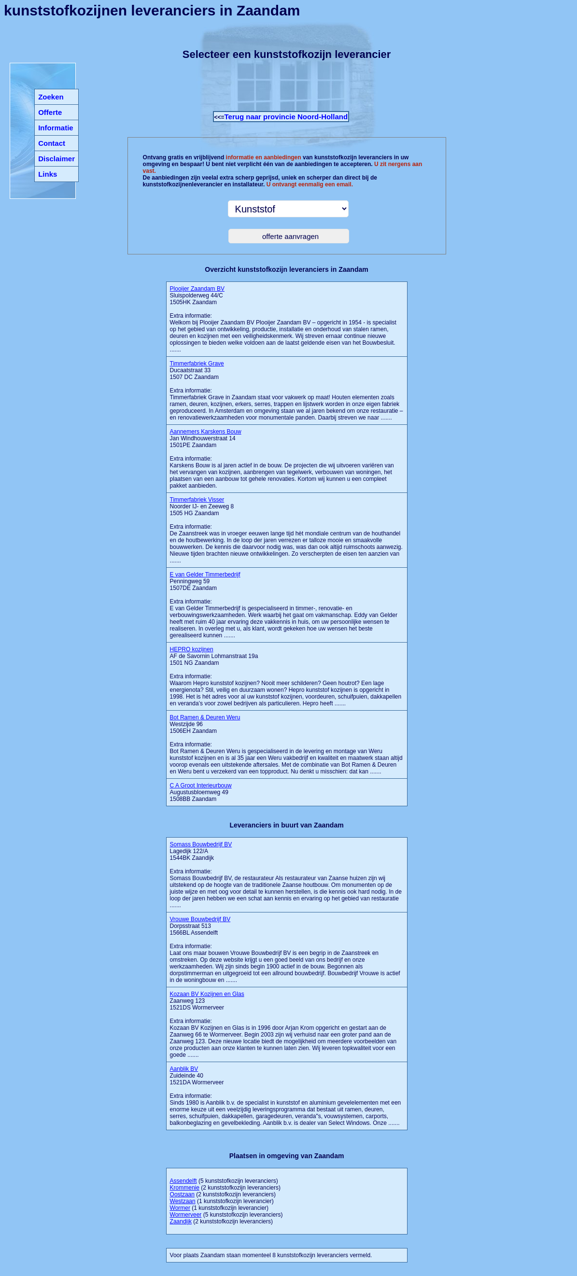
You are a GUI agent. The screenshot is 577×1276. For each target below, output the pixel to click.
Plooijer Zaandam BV (197, 288)
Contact (51, 143)
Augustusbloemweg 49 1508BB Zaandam (201, 792)
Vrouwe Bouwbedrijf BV (200, 919)
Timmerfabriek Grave (197, 363)
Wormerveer (186, 1214)
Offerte (50, 112)
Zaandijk (181, 1221)
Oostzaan (182, 1194)
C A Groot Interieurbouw (201, 785)
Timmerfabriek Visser (197, 499)
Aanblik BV (184, 1069)
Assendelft (183, 1181)
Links (47, 174)
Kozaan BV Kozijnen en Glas (207, 994)
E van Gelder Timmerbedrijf (205, 574)
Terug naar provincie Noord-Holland (286, 116)
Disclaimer (56, 158)
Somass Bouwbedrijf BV (201, 844)
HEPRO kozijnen (191, 649)
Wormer (180, 1208)
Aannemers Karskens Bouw (205, 431)
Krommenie (184, 1187)
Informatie (55, 128)
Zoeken (51, 97)
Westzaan (183, 1201)
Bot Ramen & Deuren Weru (205, 717)
